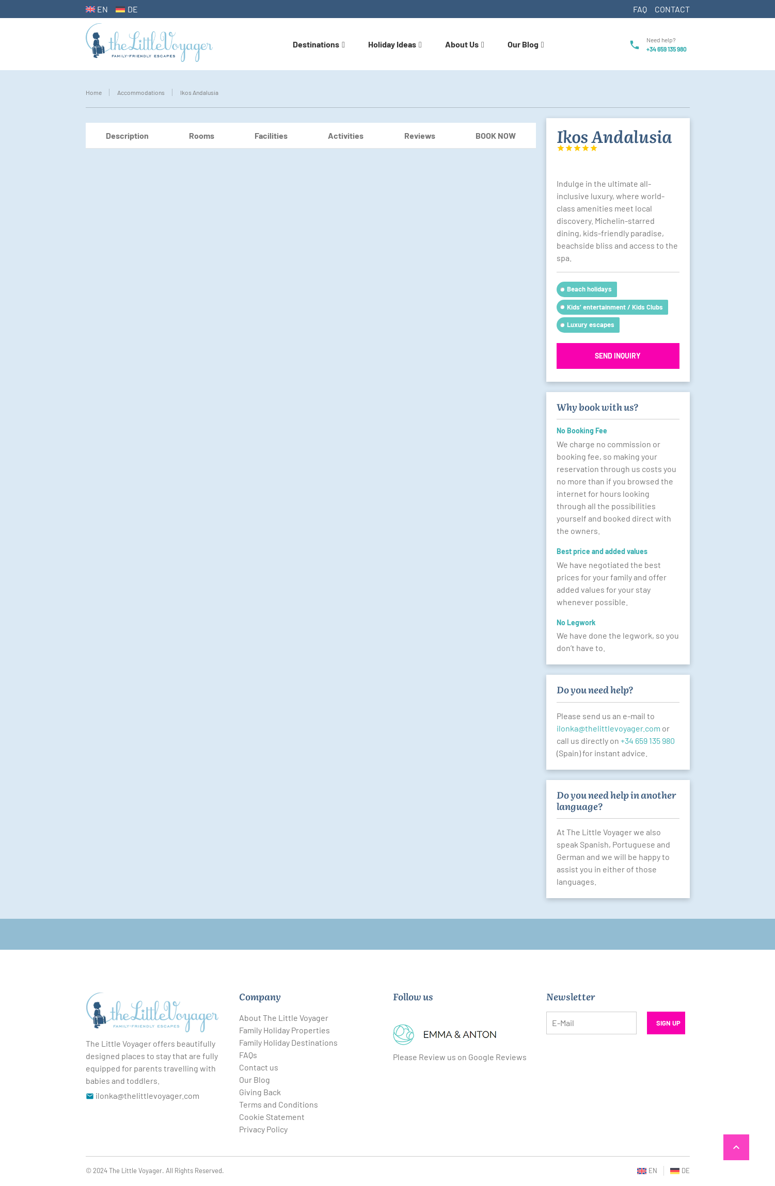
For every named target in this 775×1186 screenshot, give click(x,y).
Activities (345, 135)
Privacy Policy (263, 1129)
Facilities (271, 135)
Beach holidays (589, 289)
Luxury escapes (590, 324)
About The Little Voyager (283, 1017)
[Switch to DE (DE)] (127, 9)
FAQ (640, 9)
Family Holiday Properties (284, 1030)
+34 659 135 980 (666, 49)
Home (94, 92)
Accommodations (141, 92)
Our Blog (254, 1079)
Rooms (201, 135)
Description (127, 135)
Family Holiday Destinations (288, 1042)
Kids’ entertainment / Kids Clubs (615, 307)
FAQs (248, 1055)
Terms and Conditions (278, 1104)
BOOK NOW (496, 135)
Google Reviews (497, 1057)
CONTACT (672, 9)
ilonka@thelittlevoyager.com (608, 728)
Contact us (258, 1067)
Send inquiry (618, 355)
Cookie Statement (272, 1117)
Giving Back (260, 1092)
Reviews (419, 135)
